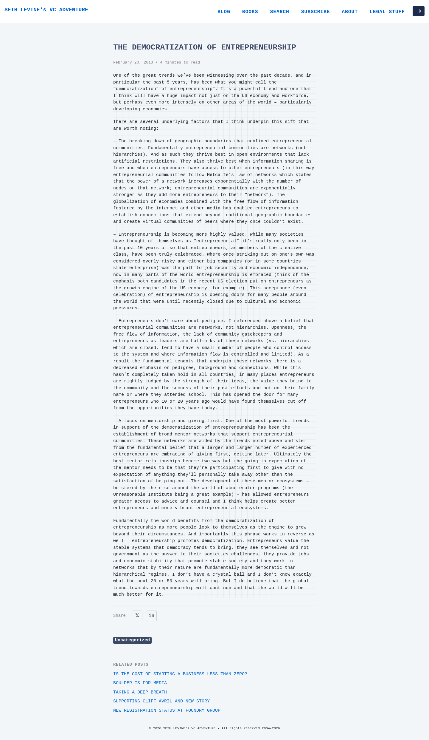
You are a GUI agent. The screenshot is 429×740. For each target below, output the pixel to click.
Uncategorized (132, 640)
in (151, 616)
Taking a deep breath (140, 692)
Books (250, 12)
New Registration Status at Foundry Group (166, 710)
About (350, 12)
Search (279, 12)
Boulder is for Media (140, 683)
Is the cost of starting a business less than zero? (180, 674)
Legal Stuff (387, 12)
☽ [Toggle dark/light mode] (418, 11)
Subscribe (315, 12)
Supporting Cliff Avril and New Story (161, 701)
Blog (223, 12)
